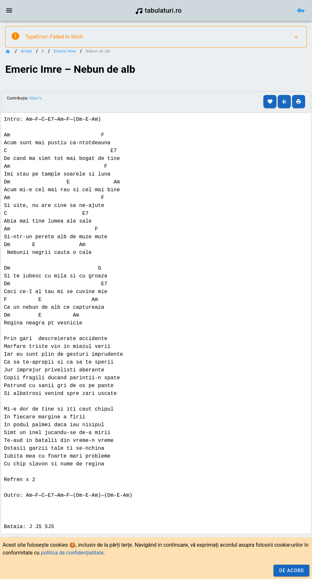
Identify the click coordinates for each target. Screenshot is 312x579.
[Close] (296, 37)
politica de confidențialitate (72, 553)
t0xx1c (36, 98)
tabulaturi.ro (158, 10)
